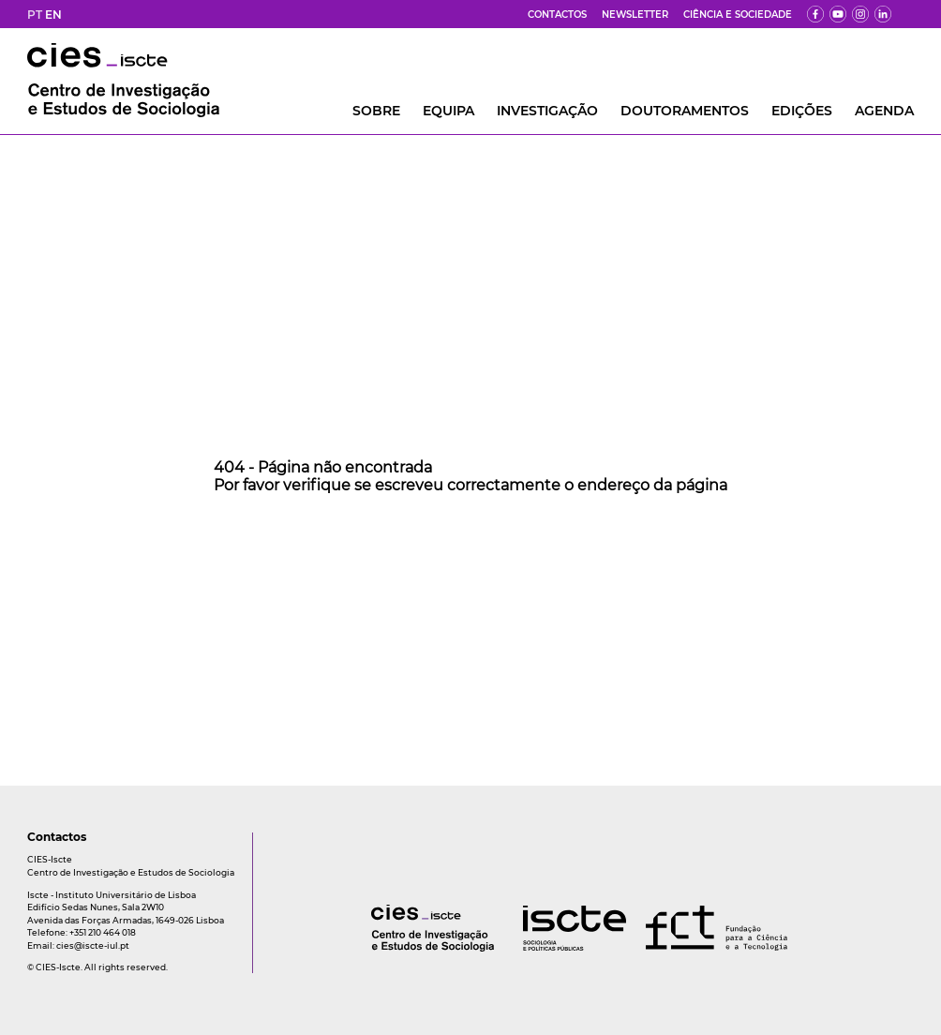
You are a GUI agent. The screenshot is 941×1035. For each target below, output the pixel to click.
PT (34, 15)
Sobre (376, 110)
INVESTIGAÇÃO (547, 110)
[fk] (860, 14)
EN (53, 15)
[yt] (837, 14)
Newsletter (635, 14)
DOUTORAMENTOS (684, 110)
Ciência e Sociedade (737, 14)
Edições (801, 110)
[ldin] (882, 14)
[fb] (815, 14)
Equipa (448, 110)
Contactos (557, 14)
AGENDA (884, 110)
